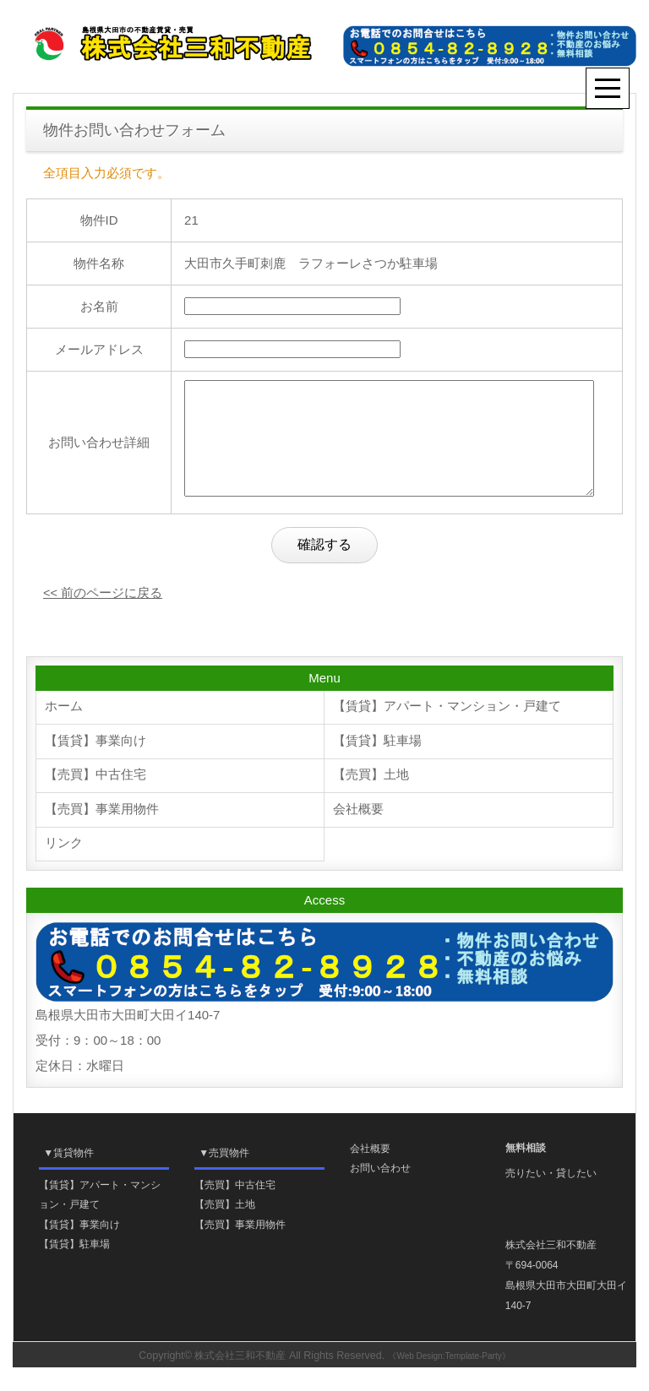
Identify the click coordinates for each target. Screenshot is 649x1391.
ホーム (64, 727)
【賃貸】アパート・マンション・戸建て (447, 727)
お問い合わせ (380, 1191)
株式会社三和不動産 (240, 1379)
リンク (64, 866)
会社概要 (358, 831)
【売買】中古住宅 (95, 797)
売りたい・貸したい (551, 1196)
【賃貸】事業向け (95, 762)
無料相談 (525, 1170)
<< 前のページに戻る (103, 613)
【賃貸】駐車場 (377, 762)
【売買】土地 (371, 797)
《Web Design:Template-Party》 (453, 1379)
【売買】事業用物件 (102, 831)
